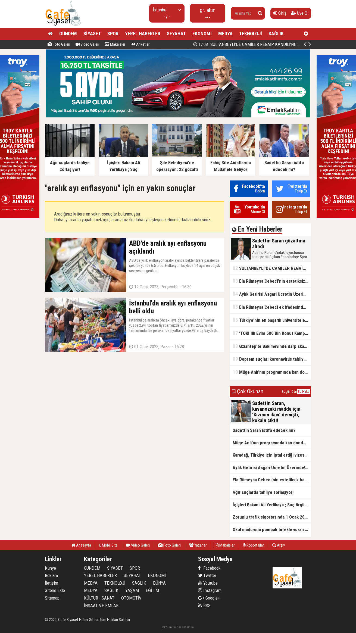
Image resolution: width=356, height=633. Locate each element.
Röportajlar (253, 545)
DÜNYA (159, 583)
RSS (204, 605)
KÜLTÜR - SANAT (99, 598)
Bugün (286, 392)
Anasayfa (81, 545)
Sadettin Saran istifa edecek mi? (264, 430)
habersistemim (183, 627)
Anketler (140, 44)
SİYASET (92, 33)
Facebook (209, 568)
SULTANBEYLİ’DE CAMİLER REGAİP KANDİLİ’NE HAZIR (272, 268)
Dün (294, 392)
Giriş (279, 13)
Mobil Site (108, 545)
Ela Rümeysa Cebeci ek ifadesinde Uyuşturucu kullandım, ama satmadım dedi (272, 307)
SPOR (112, 33)
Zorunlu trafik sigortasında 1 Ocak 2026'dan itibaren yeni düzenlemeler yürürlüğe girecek (272, 517)
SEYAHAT (176, 33)
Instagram (209, 590)
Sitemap (52, 598)
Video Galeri (87, 44)
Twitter (207, 575)
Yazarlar (198, 545)
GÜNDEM (68, 33)
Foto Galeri (59, 44)
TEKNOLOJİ (250, 33)
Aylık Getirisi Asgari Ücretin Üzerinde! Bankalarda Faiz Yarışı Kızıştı (272, 294)
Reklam (51, 575)
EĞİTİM (152, 590)
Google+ (209, 598)
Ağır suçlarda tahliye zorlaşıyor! (263, 492)
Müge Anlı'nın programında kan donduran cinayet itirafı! (272, 372)
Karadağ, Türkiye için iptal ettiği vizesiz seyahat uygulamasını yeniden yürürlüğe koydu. (272, 455)
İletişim (51, 583)
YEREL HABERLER (142, 33)
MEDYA (225, 33)
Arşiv (278, 545)
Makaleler (115, 44)
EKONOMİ (202, 33)
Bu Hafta (303, 392)
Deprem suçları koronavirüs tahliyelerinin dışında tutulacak (272, 359)
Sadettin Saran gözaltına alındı (266, 44)
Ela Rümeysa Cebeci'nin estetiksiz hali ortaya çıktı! (272, 281)
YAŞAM (132, 590)
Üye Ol (299, 13)
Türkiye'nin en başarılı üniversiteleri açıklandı (272, 320)
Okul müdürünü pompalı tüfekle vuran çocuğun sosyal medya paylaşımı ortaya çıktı (272, 529)
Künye (50, 568)
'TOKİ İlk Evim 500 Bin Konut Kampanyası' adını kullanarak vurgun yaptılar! (272, 333)
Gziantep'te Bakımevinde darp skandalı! (272, 346)
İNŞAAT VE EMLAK (101, 605)
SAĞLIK (276, 33)
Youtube (208, 583)
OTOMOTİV (131, 598)
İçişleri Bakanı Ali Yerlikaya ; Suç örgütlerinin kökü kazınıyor (272, 504)
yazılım (167, 627)
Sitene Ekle (55, 590)
